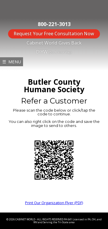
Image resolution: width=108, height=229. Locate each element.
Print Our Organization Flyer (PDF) (54, 202)
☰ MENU (11, 61)
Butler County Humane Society (54, 85)
